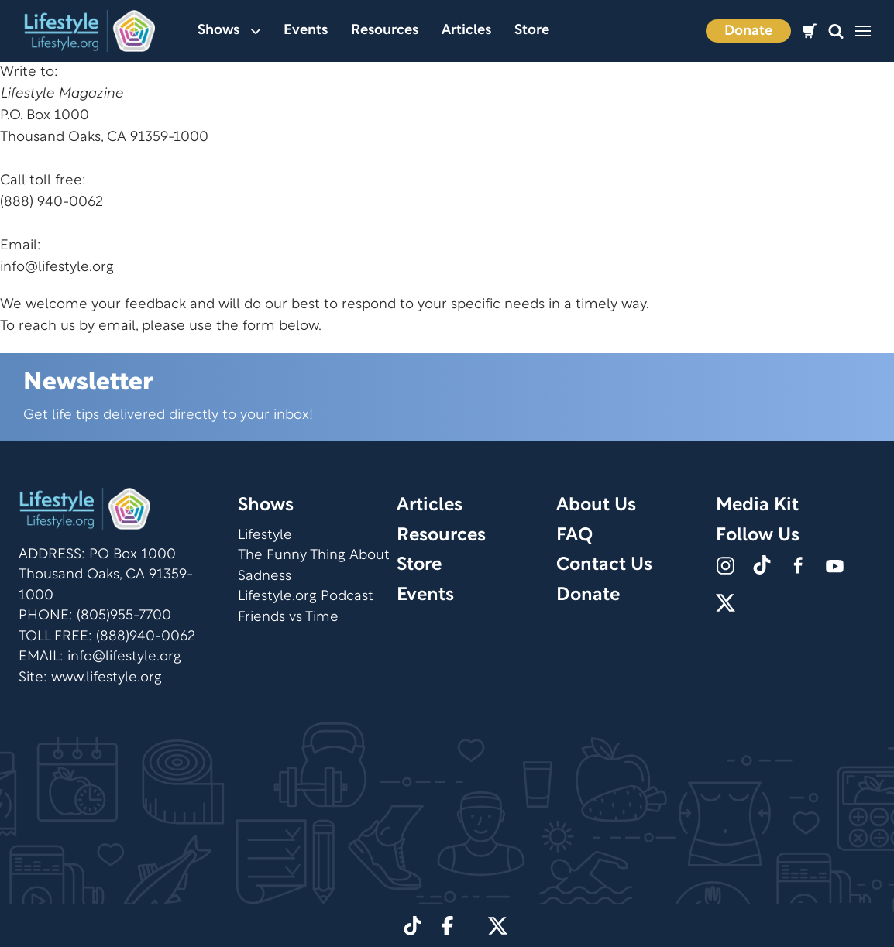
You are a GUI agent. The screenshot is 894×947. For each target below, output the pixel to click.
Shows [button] (229, 30)
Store (531, 30)
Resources (384, 30)
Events (306, 30)
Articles (466, 30)
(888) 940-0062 (51, 202)
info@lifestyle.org (57, 267)
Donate (748, 31)
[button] (836, 31)
